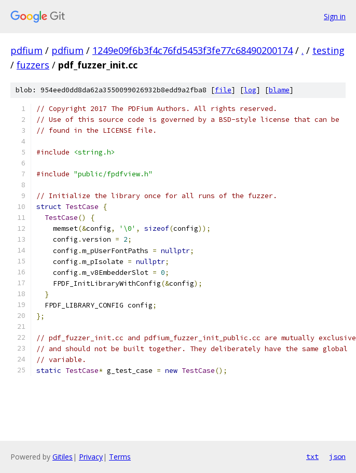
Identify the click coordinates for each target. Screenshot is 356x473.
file (223, 90)
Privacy (91, 457)
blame (279, 90)
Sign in (335, 16)
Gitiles (62, 457)
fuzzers (33, 65)
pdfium (26, 50)
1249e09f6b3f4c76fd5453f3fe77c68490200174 (192, 50)
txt (312, 456)
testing (328, 50)
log (250, 90)
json (337, 456)
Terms (120, 457)
